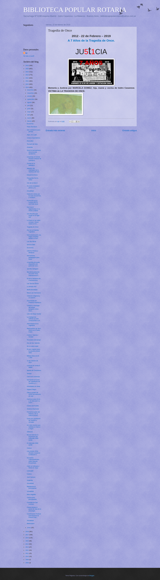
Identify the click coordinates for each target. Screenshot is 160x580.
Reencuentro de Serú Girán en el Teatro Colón (34, 330)
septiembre (31, 99)
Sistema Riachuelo (33, 409)
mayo (29, 112)
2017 (27, 535)
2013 (27, 547)
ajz (26, 53)
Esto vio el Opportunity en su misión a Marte (33, 208)
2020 (27, 84)
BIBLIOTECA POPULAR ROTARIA (75, 9)
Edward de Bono (32, 175)
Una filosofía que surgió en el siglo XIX (33, 215)
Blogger (91, 575)
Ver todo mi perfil (28, 56)
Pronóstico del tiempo (34, 340)
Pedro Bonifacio (32, 127)
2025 (27, 68)
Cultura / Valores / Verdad (32, 336)
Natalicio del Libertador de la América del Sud (33, 170)
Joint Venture (31, 477)
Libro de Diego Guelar (34, 314)
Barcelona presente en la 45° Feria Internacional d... (33, 273)
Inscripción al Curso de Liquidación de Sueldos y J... (33, 381)
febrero (29, 121)
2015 (27, 541)
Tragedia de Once (32, 227)
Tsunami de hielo (32, 144)
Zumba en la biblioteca (31, 164)
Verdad (29, 373)
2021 (27, 81)
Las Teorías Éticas (33, 283)
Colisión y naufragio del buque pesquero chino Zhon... (33, 308)
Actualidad (30, 191)
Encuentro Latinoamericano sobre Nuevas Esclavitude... (33, 460)
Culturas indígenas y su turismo (33, 296)
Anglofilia (30, 480)
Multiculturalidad (32, 290)
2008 (27, 563)
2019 (27, 87)
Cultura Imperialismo (33, 138)
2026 (27, 65)
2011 (27, 553)
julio (28, 105)
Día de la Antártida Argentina (33, 231)
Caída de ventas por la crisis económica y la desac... (34, 195)
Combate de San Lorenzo (32, 503)
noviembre (30, 93)
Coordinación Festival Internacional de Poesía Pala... (34, 515)
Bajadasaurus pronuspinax (31, 487)
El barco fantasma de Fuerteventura (34, 279)
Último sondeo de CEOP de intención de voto (34, 394)
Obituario (30, 432)
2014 (27, 544)
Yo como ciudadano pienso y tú (33, 186)
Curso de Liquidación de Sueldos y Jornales (33, 420)
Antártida (30, 147)
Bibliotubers (30, 523)
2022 (27, 78)
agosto (29, 102)
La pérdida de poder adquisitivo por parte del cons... (33, 264)
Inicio (93, 130)
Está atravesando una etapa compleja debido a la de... (34, 236)
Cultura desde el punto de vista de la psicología (34, 509)
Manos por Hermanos (34, 293)
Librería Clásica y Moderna (32, 251)
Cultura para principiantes (32, 498)
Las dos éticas (31, 241)
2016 (27, 538)
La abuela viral (31, 286)
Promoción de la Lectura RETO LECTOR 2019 (32, 202)
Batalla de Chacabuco (34, 370)
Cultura (29, 448)
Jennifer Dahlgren (32, 269)
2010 (27, 556)
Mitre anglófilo (31, 494)
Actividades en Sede (33, 386)
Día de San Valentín (33, 343)
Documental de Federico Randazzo (34, 301)
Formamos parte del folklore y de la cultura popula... (33, 413)
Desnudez (30, 141)
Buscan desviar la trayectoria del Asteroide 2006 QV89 (32, 437)
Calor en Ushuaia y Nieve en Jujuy (33, 467)
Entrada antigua (129, 130)
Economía (30, 124)
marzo (29, 118)
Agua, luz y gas (32, 135)
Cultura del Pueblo (33, 406)
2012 (27, 550)
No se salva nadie (32, 346)
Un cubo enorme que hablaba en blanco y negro (33, 426)
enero (29, 527)
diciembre (30, 90)
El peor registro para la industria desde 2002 (33, 351)
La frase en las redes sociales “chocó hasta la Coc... (33, 222)
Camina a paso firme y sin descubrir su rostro (33, 400)
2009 (27, 559)
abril (28, 115)
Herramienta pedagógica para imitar (33, 257)
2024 (27, 72)
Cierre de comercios (33, 376)
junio (29, 108)
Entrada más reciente (55, 130)
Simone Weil (31, 244)
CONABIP (30, 471)
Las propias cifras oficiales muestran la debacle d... (33, 452)
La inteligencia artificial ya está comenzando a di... (34, 318)
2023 (27, 75)
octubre (29, 96)
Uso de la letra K (32, 183)
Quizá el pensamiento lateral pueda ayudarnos (34, 152)
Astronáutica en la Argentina (32, 324)
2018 (27, 531)
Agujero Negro (31, 389)
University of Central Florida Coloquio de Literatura (34, 158)
